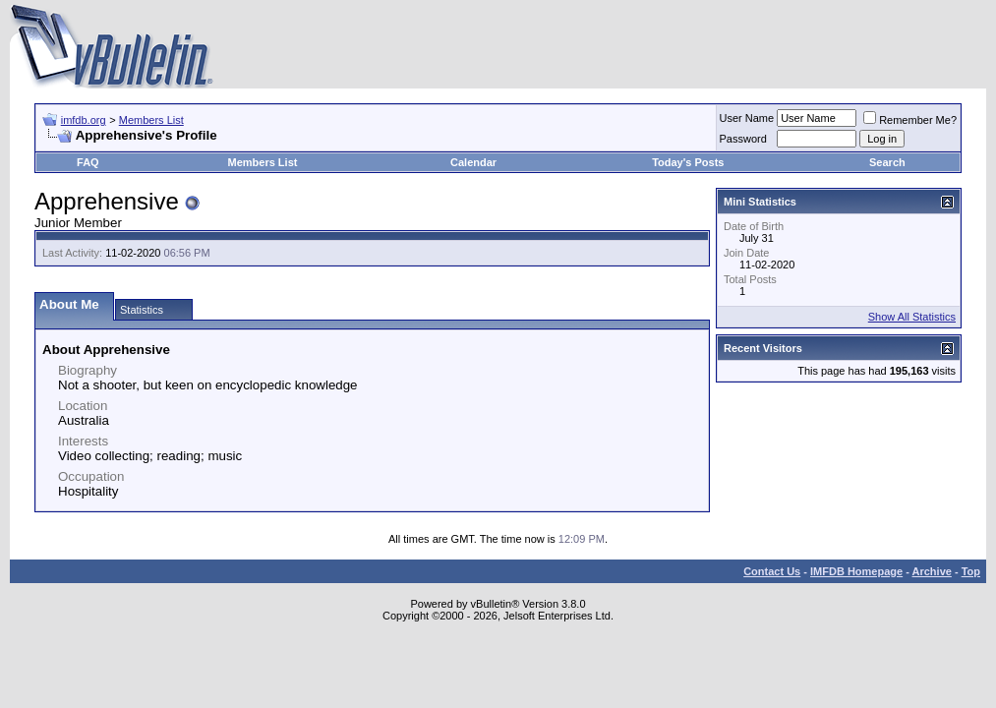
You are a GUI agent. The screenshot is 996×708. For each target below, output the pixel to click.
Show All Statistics (912, 317)
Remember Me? (910, 120)
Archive (932, 571)
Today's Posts (688, 162)
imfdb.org (83, 120)
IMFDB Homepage (856, 571)
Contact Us (771, 571)
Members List (151, 120)
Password (743, 139)
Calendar (473, 162)
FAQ (88, 162)
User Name (747, 118)
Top (971, 571)
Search (887, 162)
